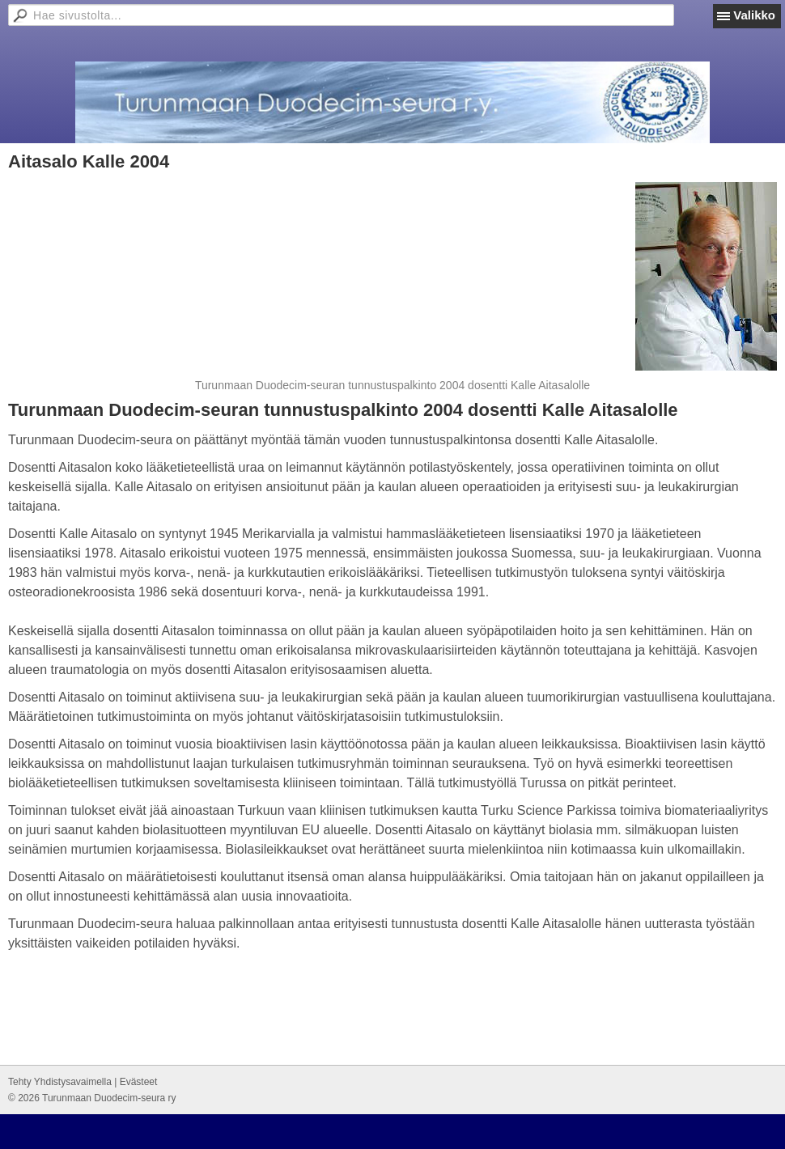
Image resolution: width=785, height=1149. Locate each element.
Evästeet (139, 1082)
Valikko (754, 15)
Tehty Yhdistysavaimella (60, 1082)
